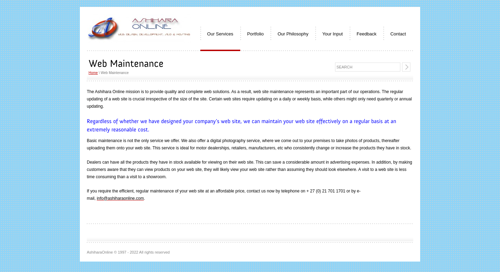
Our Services (220, 33)
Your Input (332, 33)
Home (93, 73)
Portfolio (255, 33)
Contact (398, 33)
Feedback (366, 33)
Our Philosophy (292, 33)
